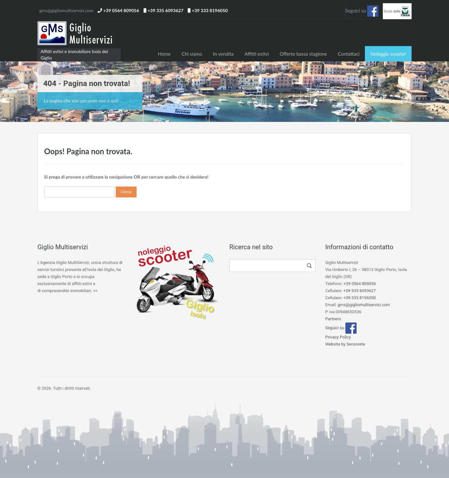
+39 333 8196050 (210, 10)
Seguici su (361, 11)
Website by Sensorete (345, 344)
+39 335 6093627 (165, 10)
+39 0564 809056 (121, 10)
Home (164, 54)
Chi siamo (192, 54)
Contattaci (348, 54)
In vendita (223, 54)
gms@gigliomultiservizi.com (66, 10)
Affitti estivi (257, 54)
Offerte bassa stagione (303, 54)
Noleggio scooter (388, 54)
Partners (333, 318)
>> (95, 290)
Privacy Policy (338, 337)
